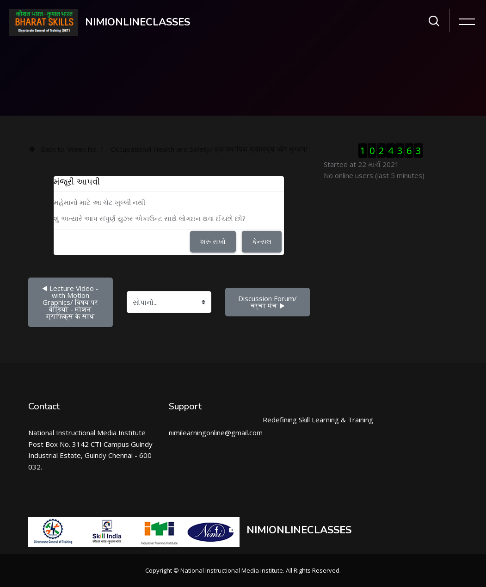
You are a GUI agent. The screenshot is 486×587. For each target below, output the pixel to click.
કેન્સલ (261, 241)
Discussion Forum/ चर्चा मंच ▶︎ (268, 302)
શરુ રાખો (213, 241)
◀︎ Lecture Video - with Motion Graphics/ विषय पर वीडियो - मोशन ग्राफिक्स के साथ (71, 302)
